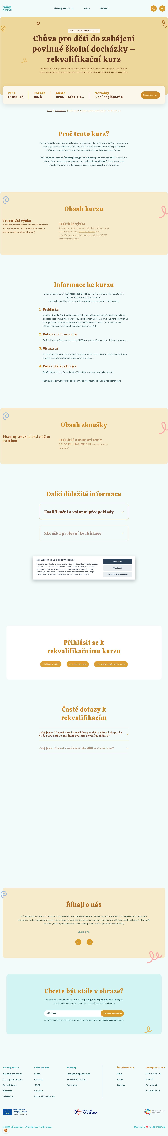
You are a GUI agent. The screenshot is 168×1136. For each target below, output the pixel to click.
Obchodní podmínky (44, 1096)
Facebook (72, 1085)
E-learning (8, 1096)
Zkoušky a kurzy (62, 8)
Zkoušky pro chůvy (12, 1073)
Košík (154, 8)
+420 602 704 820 (76, 1079)
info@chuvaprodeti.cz (78, 1073)
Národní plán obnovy (85, 1112)
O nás (87, 8)
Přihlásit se (162, 8)
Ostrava (121, 1085)
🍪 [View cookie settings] (6, 1130)
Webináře (7, 1090)
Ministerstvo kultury (154, 1112)
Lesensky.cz (158, 1127)
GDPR (37, 1085)
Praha (120, 1079)
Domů (49, 111)
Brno (119, 1073)
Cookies (38, 1090)
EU (15, 1112)
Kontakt (104, 8)
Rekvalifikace (60, 111)
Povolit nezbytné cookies (118, 574)
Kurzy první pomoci (12, 1079)
